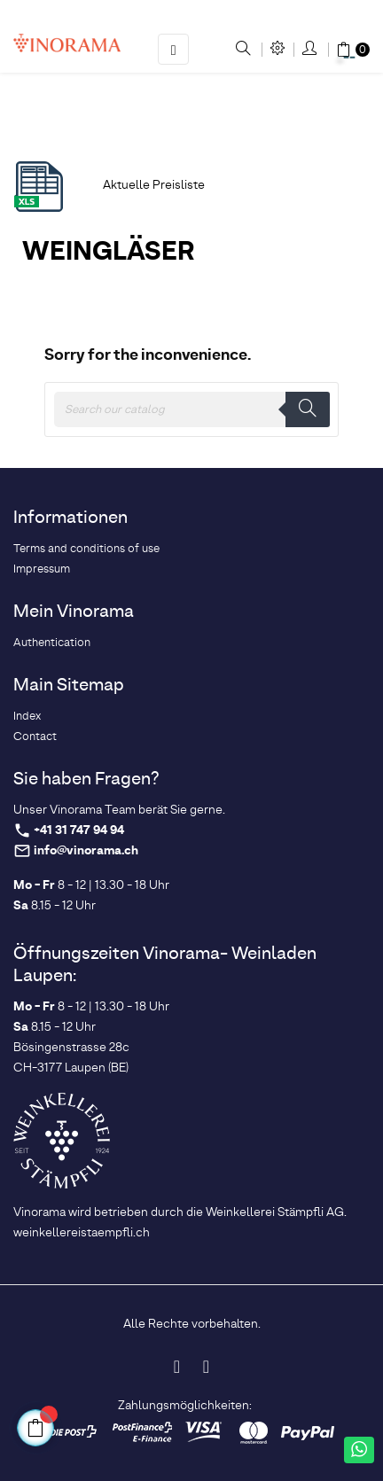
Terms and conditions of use (86, 549)
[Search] (191, 409)
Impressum (41, 569)
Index (27, 716)
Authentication (51, 643)
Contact (35, 737)
